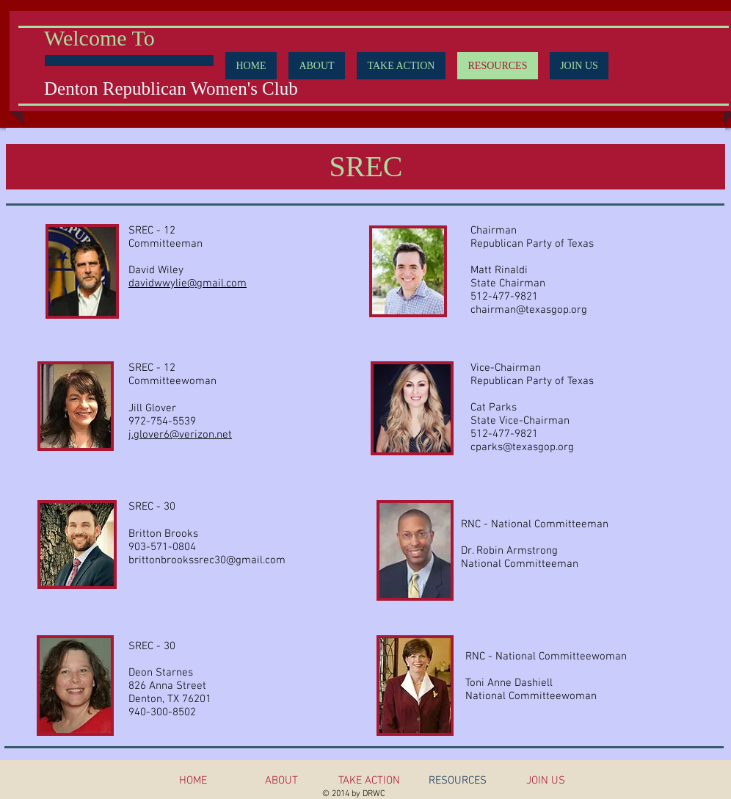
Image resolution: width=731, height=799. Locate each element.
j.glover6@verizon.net (180, 434)
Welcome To (99, 38)
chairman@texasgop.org (528, 310)
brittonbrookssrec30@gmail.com (207, 560)
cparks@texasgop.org (522, 447)
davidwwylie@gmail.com (187, 283)
